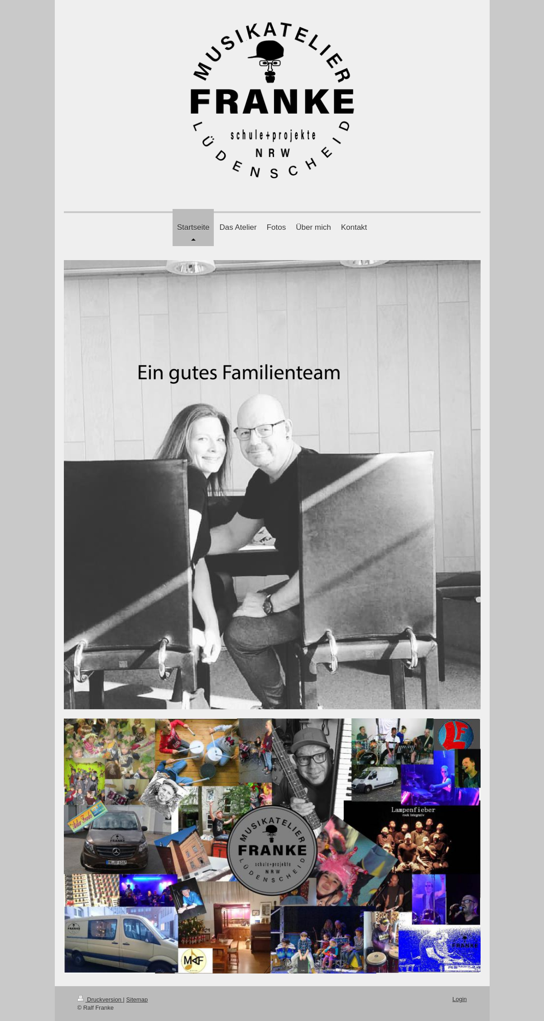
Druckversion (100, 999)
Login (460, 999)
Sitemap (137, 999)
